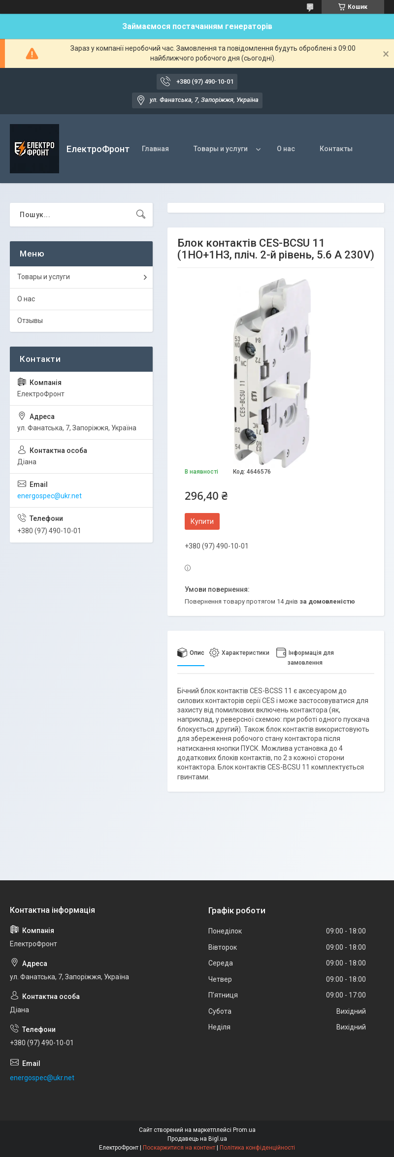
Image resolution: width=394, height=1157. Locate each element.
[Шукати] (141, 214)
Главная (155, 149)
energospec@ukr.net (49, 496)
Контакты (336, 149)
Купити (202, 521)
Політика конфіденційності (257, 1147)
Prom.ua (244, 1129)
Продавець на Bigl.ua (197, 1138)
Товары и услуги (221, 149)
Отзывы (30, 320)
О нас (286, 149)
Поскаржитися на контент (179, 1147)
